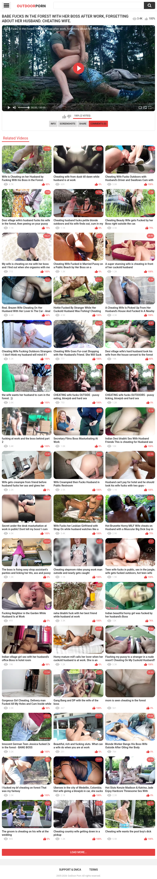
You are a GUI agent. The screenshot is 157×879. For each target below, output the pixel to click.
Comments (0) (98, 123)
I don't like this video (69, 116)
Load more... (78, 852)
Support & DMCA (70, 869)
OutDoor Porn (74, 876)
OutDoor (31, 5)
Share (82, 123)
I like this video (64, 116)
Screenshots (67, 123)
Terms (93, 869)
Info (53, 123)
